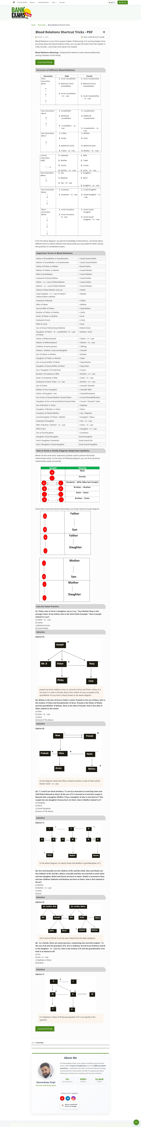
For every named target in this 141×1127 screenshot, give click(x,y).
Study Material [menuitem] (43, 2)
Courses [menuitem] (62, 2)
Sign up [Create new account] (122, 2)
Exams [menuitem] (32, 2)
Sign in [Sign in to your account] (112, 2)
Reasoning (42, 25)
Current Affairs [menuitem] (22, 2)
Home (33, 25)
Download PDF (44, 62)
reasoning (39, 1043)
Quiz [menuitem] (53, 2)
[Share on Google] (93, 37)
